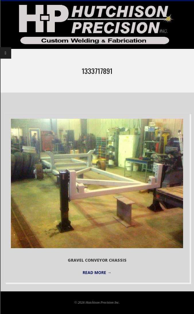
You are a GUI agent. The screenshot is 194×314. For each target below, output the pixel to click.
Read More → (97, 272)
